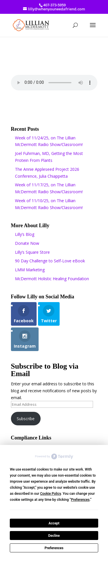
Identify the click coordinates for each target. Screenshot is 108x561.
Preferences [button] (80, 500)
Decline (54, 536)
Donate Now (27, 243)
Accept (54, 523)
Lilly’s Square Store (32, 252)
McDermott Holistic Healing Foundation (52, 278)
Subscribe (26, 418)
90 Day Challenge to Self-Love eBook (50, 261)
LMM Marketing (30, 269)
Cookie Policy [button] (50, 494)
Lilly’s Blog (24, 234)
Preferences (54, 548)
